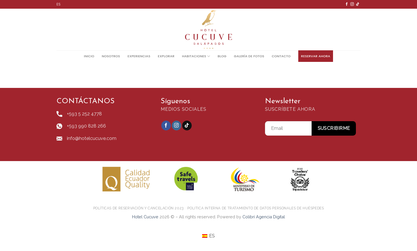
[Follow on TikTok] (357, 4)
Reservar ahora (315, 56)
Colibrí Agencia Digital (263, 216)
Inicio (89, 56)
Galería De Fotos (249, 56)
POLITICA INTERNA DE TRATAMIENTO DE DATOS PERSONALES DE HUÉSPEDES (255, 208)
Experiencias (139, 56)
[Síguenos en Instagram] (352, 4)
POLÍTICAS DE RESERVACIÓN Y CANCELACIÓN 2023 (138, 208)
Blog (221, 56)
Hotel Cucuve (145, 216)
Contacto (281, 56)
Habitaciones (196, 56)
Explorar (166, 56)
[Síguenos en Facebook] (346, 4)
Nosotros (111, 56)
